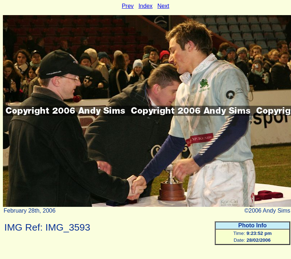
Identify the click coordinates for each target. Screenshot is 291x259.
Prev (128, 6)
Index (145, 6)
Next (163, 6)
